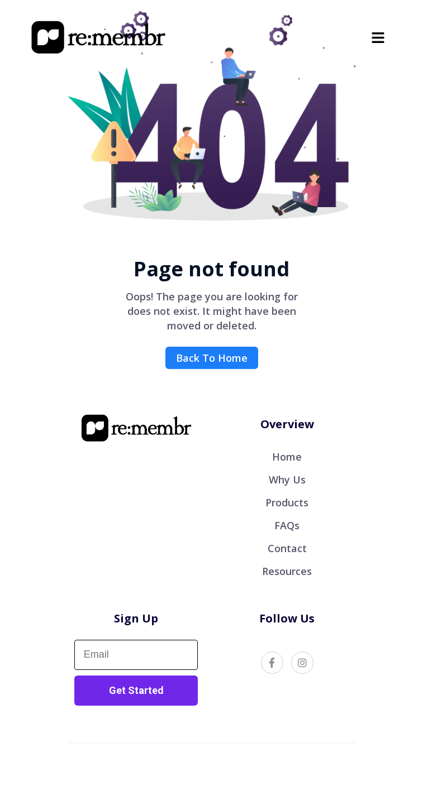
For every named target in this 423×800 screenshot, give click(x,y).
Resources (287, 571)
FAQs (287, 525)
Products (286, 502)
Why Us (287, 479)
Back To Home (212, 358)
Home (287, 456)
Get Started (136, 690)
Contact (287, 548)
